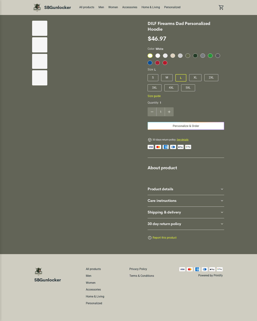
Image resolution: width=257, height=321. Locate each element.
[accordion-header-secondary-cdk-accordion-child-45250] (186, 212)
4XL (171, 87)
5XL (188, 87)
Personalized (172, 7)
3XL (154, 87)
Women (113, 7)
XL (195, 77)
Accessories (129, 7)
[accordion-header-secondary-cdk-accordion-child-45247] (186, 224)
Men (101, 7)
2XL (211, 77)
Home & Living (151, 7)
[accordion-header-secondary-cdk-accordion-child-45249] (186, 201)
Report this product (165, 237)
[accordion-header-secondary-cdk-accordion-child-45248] (186, 189)
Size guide (154, 96)
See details (182, 139)
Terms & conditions (141, 275)
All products (86, 7)
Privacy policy (138, 269)
